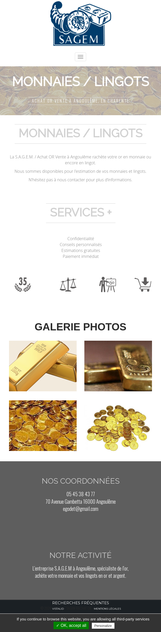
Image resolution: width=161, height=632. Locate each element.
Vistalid (58, 608)
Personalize (103, 626)
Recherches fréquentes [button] (80, 602)
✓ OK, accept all (71, 625)
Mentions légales (107, 608)
